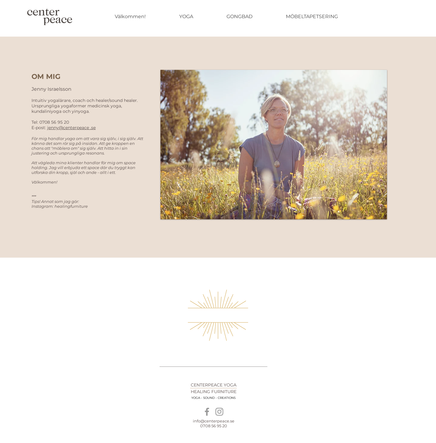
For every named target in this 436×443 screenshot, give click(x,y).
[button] (273, 144)
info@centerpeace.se (213, 421)
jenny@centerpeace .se (71, 127)
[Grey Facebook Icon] (207, 411)
